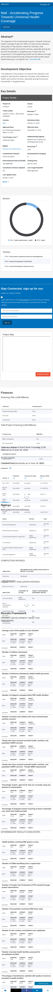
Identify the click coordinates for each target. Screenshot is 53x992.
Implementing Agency (35, 137)
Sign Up (7, 323)
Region (5, 146)
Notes (5, 182)
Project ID (6, 104)
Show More (34, 59)
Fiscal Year (32, 146)
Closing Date (32, 161)
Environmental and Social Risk (14, 161)
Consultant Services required (14, 168)
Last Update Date (9, 175)
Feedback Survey (43, 983)
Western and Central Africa (12, 149)
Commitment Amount (11, 154)
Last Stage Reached (35, 168)
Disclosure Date (33, 120)
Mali (4, 123)
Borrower (31, 111)
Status (30, 104)
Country (6, 120)
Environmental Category (36, 154)
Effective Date (32, 127)
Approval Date (8, 127)
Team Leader (8, 111)
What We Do (5, 4)
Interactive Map (43, 374)
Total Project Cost (10, 137)
